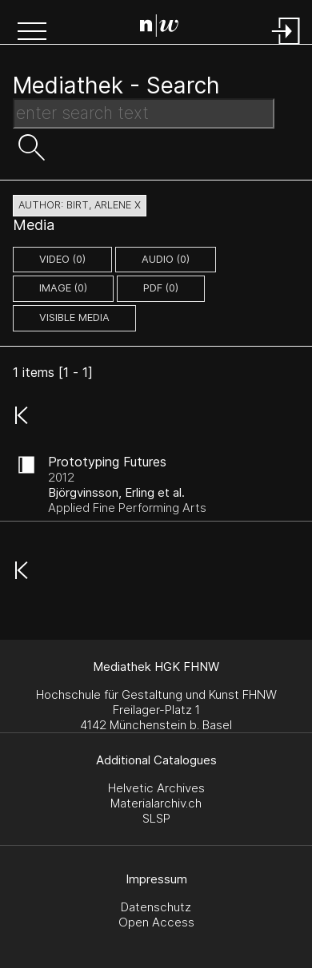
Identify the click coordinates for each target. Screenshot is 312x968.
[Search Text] (143, 113)
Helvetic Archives (156, 787)
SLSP (156, 818)
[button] (32, 32)
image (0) (63, 288)
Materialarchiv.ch (156, 803)
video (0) (62, 259)
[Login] (286, 46)
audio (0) (166, 259)
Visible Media (74, 317)
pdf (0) (160, 288)
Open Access (156, 922)
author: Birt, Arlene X (79, 205)
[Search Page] (159, 28)
